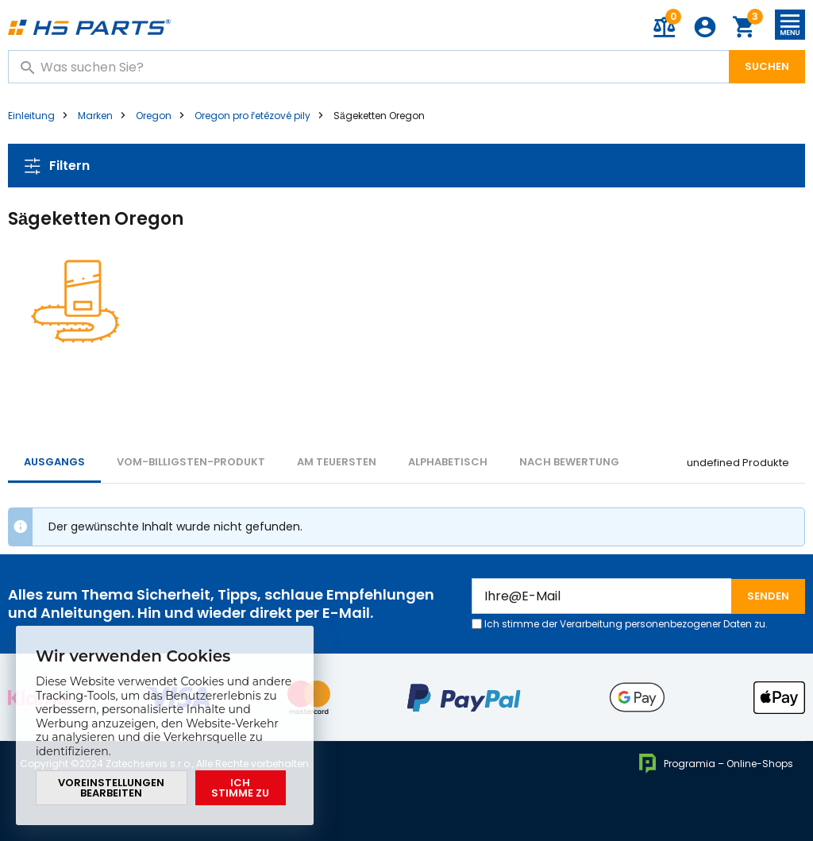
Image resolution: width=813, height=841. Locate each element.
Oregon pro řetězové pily (252, 116)
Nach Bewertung (569, 461)
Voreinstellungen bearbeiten (111, 787)
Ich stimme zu (240, 787)
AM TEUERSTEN (336, 461)
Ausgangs (54, 461)
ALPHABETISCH (447, 461)
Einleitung (31, 116)
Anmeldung (705, 27)
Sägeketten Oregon (379, 116)
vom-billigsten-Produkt (191, 461)
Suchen (767, 66)
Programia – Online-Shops (716, 763)
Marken (95, 116)
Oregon (153, 116)
